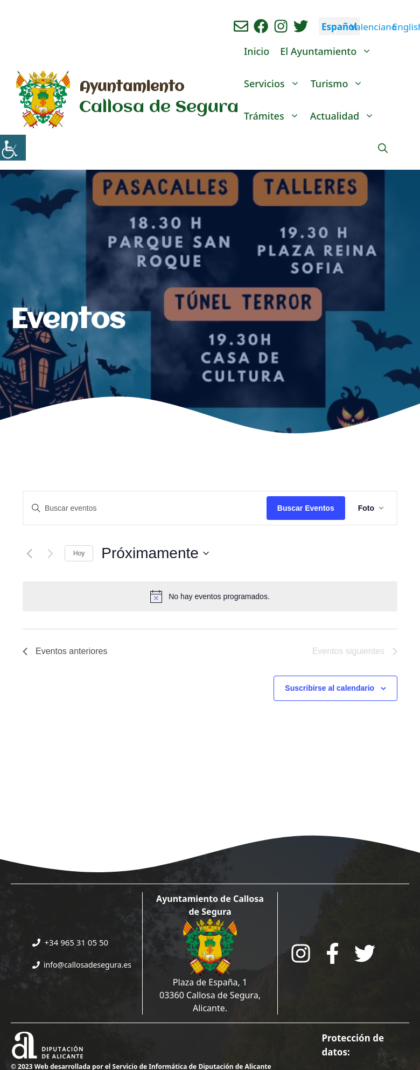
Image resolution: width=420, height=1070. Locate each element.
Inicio (256, 51)
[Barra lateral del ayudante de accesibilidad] (13, 148)
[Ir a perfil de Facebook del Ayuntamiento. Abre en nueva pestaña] (261, 26)
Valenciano (373, 26)
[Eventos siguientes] (50, 553)
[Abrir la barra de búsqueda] (383, 148)
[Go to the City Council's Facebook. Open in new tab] (332, 953)
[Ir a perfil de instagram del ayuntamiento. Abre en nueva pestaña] (281, 26)
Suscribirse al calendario (329, 688)
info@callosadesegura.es (87, 965)
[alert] (210, 596)
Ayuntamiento (131, 87)
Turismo (340, 83)
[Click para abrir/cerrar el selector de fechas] (155, 553)
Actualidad (345, 116)
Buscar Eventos (305, 508)
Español (339, 26)
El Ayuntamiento (328, 51)
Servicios (274, 83)
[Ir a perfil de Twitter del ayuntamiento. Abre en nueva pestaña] (301, 26)
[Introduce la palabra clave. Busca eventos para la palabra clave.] (145, 508)
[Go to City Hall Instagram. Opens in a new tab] (300, 953)
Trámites (274, 116)
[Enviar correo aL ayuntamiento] (241, 26)
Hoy (79, 553)
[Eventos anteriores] (29, 553)
